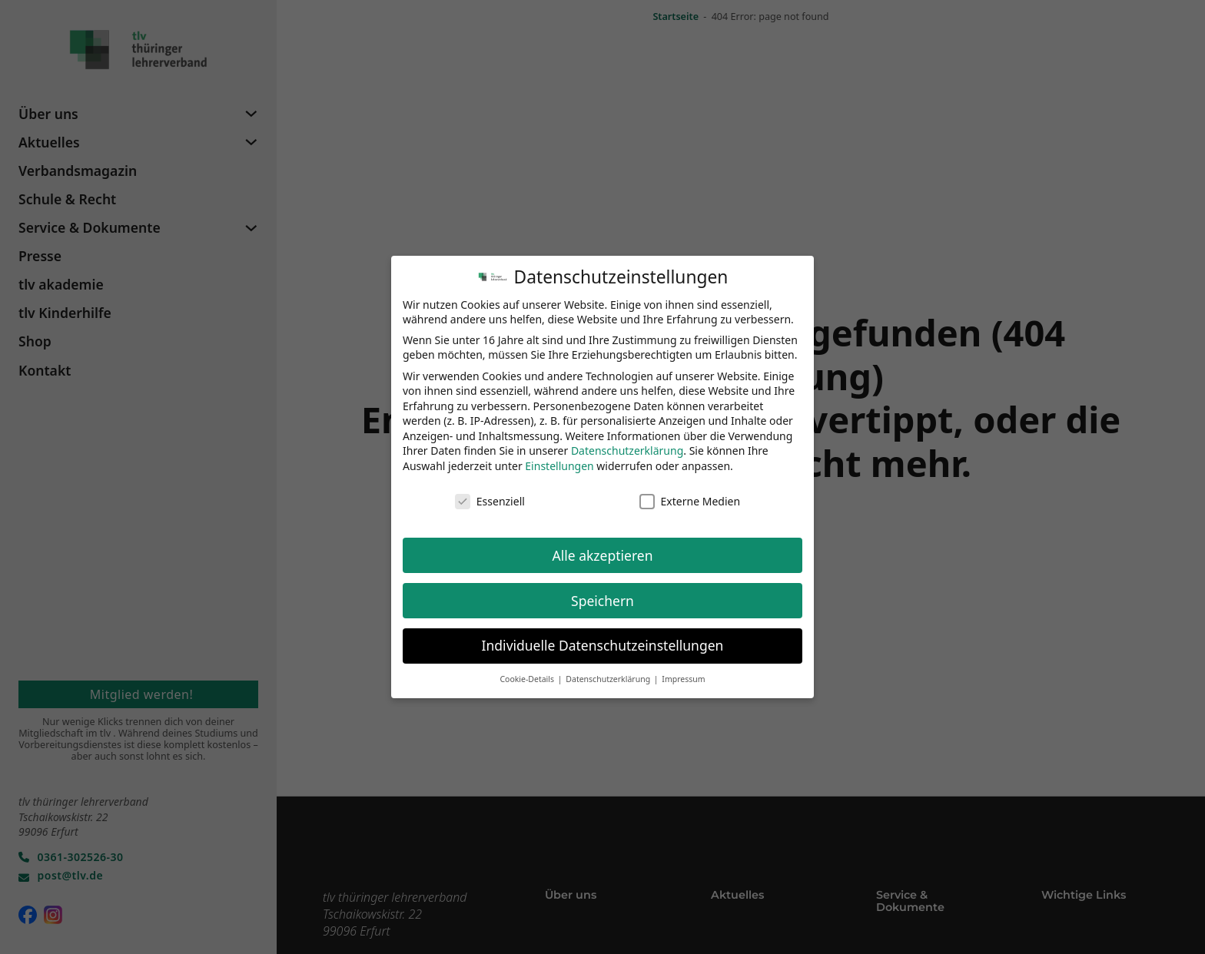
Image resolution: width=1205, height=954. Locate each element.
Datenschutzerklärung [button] (609, 673)
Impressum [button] (683, 673)
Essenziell (490, 495)
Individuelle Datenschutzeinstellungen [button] (603, 640)
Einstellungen (559, 459)
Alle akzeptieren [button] (603, 549)
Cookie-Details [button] (528, 673)
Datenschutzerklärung (627, 445)
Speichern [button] (602, 594)
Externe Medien (689, 495)
